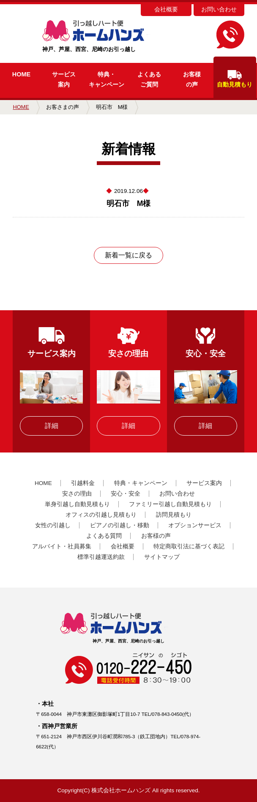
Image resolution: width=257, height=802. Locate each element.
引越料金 (83, 483)
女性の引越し (53, 525)
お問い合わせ (219, 9)
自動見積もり (234, 79)
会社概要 (166, 9)
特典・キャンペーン (140, 483)
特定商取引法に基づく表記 (188, 546)
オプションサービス (194, 525)
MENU (14, 15)
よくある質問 (104, 536)
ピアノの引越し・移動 (119, 525)
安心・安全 (125, 493)
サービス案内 (64, 79)
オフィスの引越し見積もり (101, 515)
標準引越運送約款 (101, 557)
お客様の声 (192, 79)
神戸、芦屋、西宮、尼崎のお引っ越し (111, 36)
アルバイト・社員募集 (61, 546)
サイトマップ (162, 557)
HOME (21, 74)
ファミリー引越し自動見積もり (170, 504)
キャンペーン (106, 79)
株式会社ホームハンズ (120, 790)
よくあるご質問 (149, 79)
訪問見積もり (173, 515)
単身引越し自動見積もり (77, 504)
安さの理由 (77, 493)
